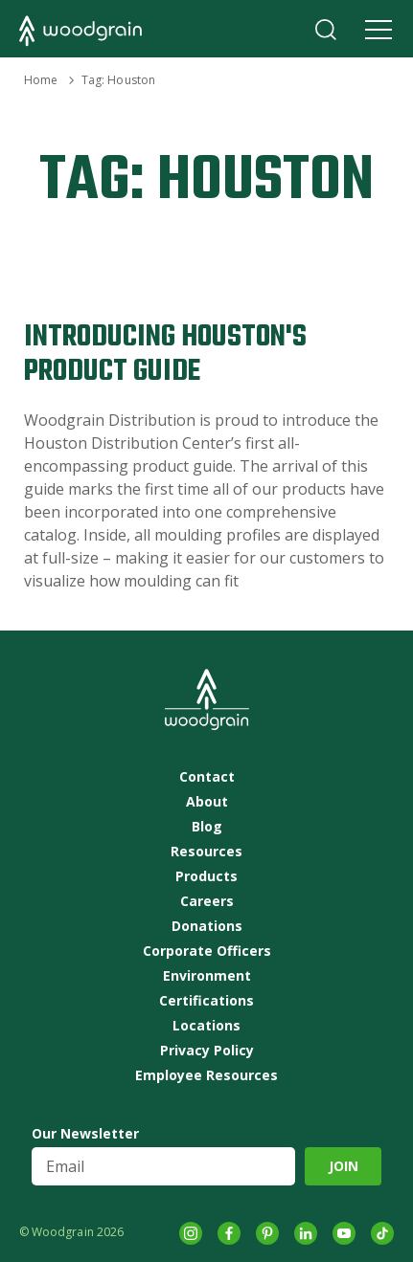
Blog (207, 826)
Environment (207, 976)
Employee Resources (206, 1075)
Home (40, 80)
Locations (206, 1025)
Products (206, 876)
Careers (207, 901)
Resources (206, 851)
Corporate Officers (207, 951)
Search (325, 29)
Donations (207, 926)
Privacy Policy (207, 1050)
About (207, 801)
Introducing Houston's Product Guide (165, 354)
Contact (207, 777)
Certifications (206, 1000)
